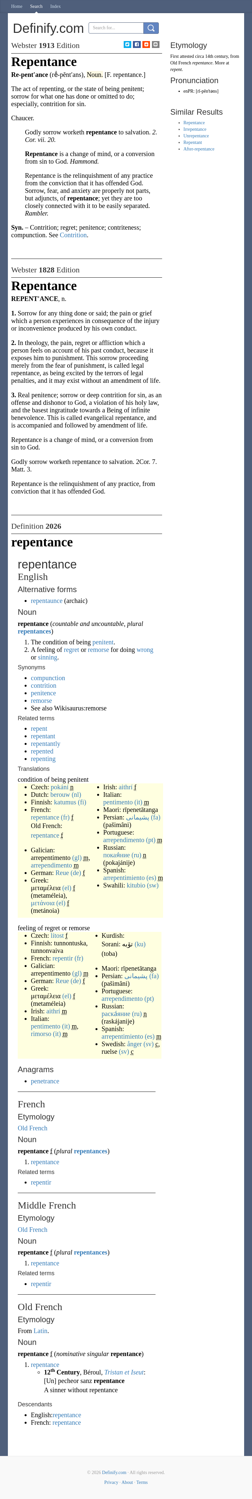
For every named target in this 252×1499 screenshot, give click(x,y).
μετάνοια (43, 903)
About (127, 1482)
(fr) (65, 817)
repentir (62, 958)
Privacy (111, 1482)
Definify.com (114, 1472)
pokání (60, 787)
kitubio (136, 885)
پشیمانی (137, 817)
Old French (33, 1128)
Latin (40, 1330)
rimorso (41, 1033)
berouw (60, 794)
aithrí (126, 787)
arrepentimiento (124, 877)
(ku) (140, 944)
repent (39, 728)
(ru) (136, 855)
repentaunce (47, 600)
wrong (144, 649)
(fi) (82, 802)
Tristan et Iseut (124, 1372)
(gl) (77, 857)
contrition (43, 685)
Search (36, 6)
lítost (57, 935)
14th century (216, 56)
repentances (34, 631)
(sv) (148, 1044)
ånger (134, 1044)
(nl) (76, 794)
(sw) (153, 885)
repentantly (45, 743)
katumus (65, 802)
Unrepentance (196, 135)
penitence (43, 693)
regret (71, 649)
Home (16, 6)
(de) (76, 872)
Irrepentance (194, 129)
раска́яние (116, 1013)
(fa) (155, 817)
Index (55, 6)
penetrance (45, 1081)
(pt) (151, 839)
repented (42, 751)
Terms (142, 1482)
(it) (138, 802)
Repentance (194, 122)
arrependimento (51, 865)
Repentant (192, 142)
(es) (151, 877)
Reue (62, 872)
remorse (98, 649)
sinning (47, 657)
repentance (45, 817)
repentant (43, 736)
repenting (43, 758)
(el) (67, 887)
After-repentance (199, 149)
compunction (48, 677)
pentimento (118, 802)
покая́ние (116, 855)
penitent (103, 642)
